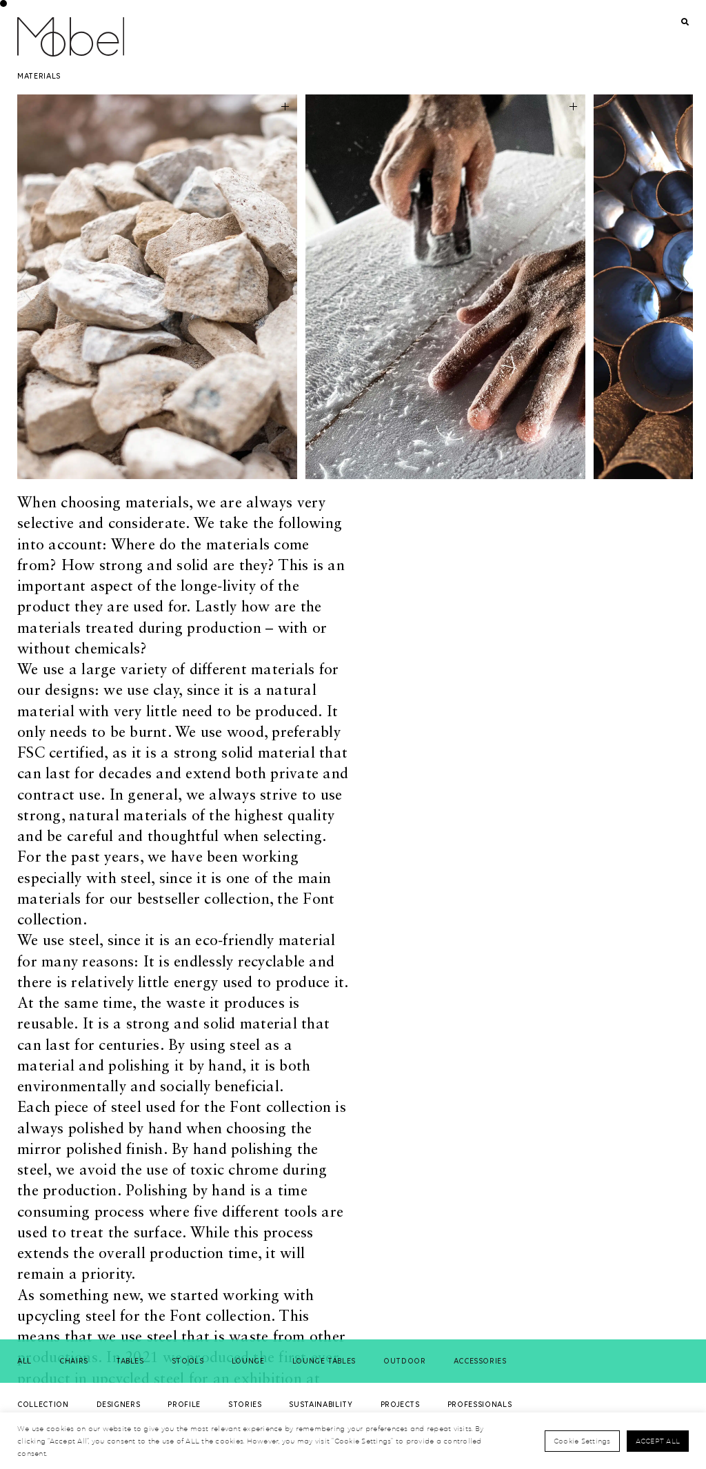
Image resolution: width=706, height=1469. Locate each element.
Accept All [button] (658, 1441)
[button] (682, 284)
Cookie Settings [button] (582, 1441)
